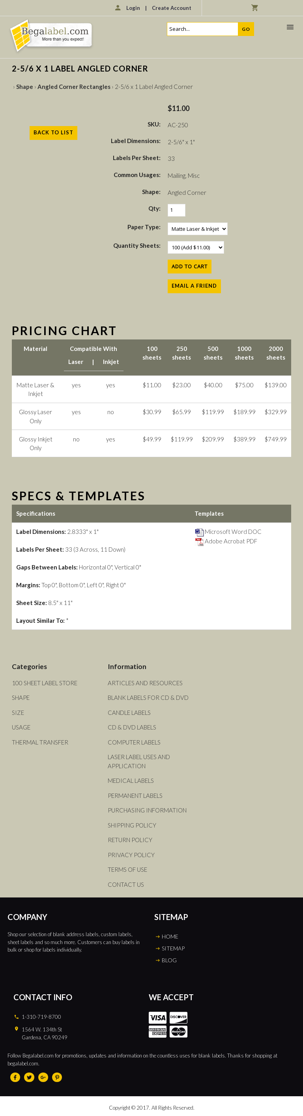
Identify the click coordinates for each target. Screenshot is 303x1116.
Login (133, 8)
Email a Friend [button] (194, 286)
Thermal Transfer (40, 742)
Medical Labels (131, 780)
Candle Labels (129, 712)
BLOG (169, 960)
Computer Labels (134, 742)
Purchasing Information (147, 810)
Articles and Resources (145, 682)
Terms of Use (127, 869)
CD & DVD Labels (132, 727)
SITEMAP (173, 948)
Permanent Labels (135, 795)
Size (18, 712)
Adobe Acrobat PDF (226, 541)
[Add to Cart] (189, 266)
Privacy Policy (131, 854)
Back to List (53, 132)
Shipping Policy (132, 825)
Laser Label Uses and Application (139, 761)
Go (246, 29)
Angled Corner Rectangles (73, 86)
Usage (21, 727)
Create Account (171, 8)
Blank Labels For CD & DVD (148, 697)
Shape (24, 86)
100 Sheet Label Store (44, 682)
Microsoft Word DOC (228, 531)
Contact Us (126, 884)
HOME (170, 936)
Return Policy (130, 839)
